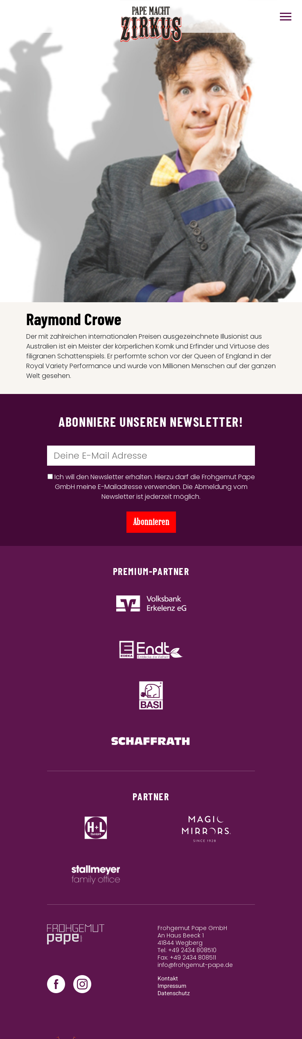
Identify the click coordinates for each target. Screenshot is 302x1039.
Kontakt (168, 978)
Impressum (172, 986)
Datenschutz (174, 993)
